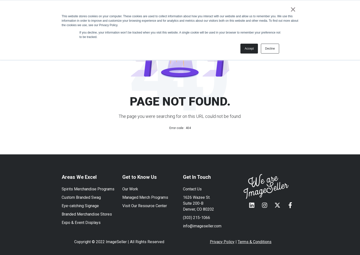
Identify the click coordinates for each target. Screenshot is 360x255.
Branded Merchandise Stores (87, 214)
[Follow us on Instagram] (265, 205)
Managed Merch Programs (145, 197)
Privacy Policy (222, 241)
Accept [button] (249, 48)
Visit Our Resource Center (144, 205)
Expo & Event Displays (81, 222)
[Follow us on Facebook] (290, 205)
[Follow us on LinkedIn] (252, 205)
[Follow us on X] (277, 205)
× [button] (293, 9)
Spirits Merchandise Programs (88, 189)
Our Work (130, 189)
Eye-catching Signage (80, 205)
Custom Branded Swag (81, 197)
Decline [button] (270, 48)
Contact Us (192, 189)
